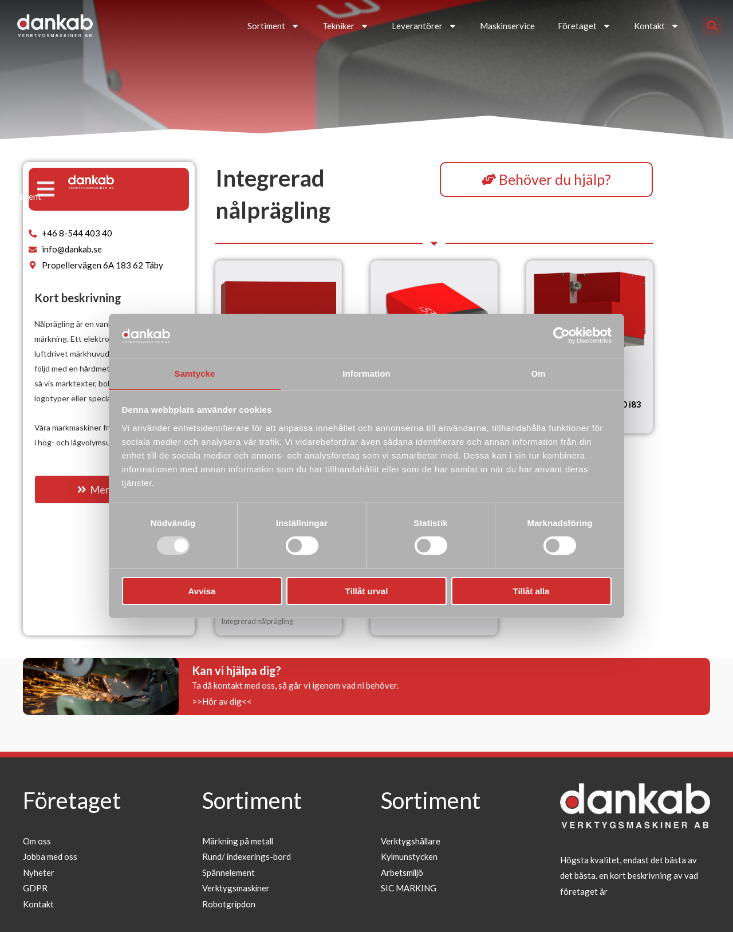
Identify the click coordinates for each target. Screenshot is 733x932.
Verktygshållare (411, 841)
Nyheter (38, 872)
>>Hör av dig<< (222, 701)
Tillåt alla (531, 592)
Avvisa (202, 592)
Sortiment (273, 26)
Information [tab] (366, 373)
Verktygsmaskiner (236, 888)
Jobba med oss (50, 856)
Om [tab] (538, 373)
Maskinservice (507, 26)
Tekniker (345, 26)
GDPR (35, 888)
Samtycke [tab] (195, 373)
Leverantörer (424, 26)
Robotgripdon (229, 904)
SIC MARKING (408, 888)
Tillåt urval (366, 592)
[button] (712, 26)
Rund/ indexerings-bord (247, 856)
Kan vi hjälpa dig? (236, 670)
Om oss (37, 841)
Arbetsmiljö (403, 872)
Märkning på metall (238, 841)
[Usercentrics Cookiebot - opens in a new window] (561, 334)
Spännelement (228, 872)
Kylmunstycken (409, 856)
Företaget (584, 26)
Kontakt (656, 26)
